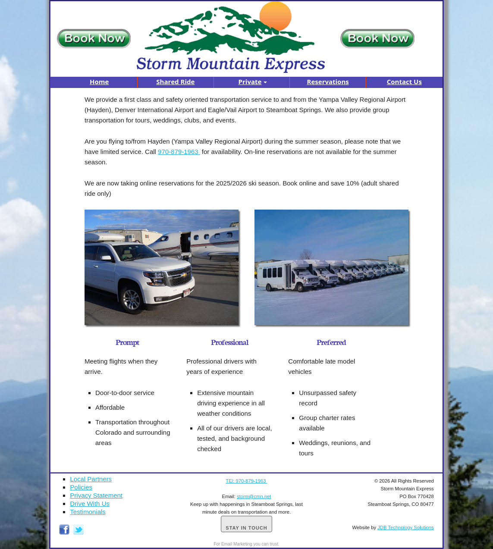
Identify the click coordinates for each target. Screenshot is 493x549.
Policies (81, 487)
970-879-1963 (179, 151)
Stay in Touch (246, 527)
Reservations (328, 81)
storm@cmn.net (254, 496)
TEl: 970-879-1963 (246, 480)
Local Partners (91, 479)
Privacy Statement (96, 495)
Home (99, 81)
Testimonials (88, 511)
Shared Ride (175, 81)
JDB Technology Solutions (405, 527)
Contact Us (404, 81)
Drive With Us (90, 503)
